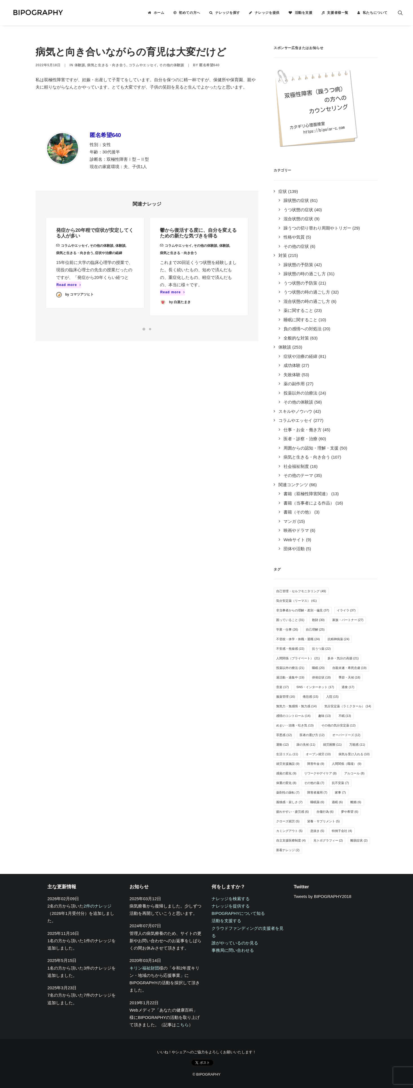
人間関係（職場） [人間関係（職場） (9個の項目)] (346, 763)
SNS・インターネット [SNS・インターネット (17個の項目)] (315, 687)
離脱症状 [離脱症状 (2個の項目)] (359, 840)
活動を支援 (304, 13)
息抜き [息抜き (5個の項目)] (317, 830)
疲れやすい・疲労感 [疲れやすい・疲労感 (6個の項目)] (292, 811)
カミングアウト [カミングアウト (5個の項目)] (289, 830)
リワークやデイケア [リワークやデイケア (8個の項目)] (320, 773)
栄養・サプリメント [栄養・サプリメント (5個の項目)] (323, 821)
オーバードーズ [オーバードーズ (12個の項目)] (346, 735)
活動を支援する (226, 920)
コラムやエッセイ (143, 65)
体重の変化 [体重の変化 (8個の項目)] (286, 783)
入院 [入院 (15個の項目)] (332, 696)
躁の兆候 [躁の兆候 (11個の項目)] (305, 744)
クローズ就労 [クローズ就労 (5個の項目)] (288, 821)
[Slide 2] (150, 329)
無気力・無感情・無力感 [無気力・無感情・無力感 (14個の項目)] (296, 706)
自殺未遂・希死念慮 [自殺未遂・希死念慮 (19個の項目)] (349, 667)
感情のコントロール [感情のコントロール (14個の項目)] (293, 715)
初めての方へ (189, 13)
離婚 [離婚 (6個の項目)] (355, 802)
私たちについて (375, 13)
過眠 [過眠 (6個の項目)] (337, 802)
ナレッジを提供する (231, 906)
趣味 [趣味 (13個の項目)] (324, 715)
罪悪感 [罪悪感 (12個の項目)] (284, 735)
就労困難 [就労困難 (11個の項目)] (332, 744)
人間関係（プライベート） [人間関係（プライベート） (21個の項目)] (298, 658)
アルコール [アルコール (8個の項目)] (354, 773)
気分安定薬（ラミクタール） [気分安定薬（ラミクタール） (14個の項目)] (347, 706)
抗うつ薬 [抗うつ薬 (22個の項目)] (321, 648)
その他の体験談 (171, 65)
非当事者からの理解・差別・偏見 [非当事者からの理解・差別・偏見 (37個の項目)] (302, 610)
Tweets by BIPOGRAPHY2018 (322, 896)
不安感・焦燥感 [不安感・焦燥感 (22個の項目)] (290, 648)
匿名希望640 (209, 65)
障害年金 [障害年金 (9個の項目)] (315, 763)
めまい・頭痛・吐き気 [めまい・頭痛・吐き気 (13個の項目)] (295, 725)
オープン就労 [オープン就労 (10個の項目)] (318, 754)
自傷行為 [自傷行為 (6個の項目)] (325, 811)
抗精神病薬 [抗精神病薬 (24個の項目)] (339, 639)
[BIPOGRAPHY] (35, 13)
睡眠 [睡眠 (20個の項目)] (318, 667)
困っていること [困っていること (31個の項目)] (290, 620)
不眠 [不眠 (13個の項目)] (345, 715)
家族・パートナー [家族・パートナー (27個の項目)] (348, 620)
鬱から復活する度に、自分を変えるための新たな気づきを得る (198, 251)
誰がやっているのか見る (235, 943)
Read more (68, 293)
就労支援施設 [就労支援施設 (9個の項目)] (288, 763)
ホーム (159, 13)
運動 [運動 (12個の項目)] (282, 744)
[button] (400, 12)
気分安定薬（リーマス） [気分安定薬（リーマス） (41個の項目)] (296, 600)
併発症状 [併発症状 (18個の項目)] (321, 677)
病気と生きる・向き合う (106, 65)
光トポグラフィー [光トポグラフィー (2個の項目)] (328, 840)
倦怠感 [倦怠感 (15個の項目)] (310, 696)
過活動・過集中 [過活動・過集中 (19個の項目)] (290, 677)
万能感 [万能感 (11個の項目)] (357, 744)
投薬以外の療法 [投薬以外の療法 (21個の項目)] (290, 667)
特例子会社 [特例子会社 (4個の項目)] (342, 830)
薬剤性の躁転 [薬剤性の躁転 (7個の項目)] (288, 792)
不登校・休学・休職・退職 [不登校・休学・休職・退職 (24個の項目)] (298, 639)
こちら (182, 1024)
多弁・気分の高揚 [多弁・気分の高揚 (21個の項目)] (343, 658)
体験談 (79, 65)
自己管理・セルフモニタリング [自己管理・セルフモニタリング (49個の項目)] (301, 591)
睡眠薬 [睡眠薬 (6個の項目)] (317, 802)
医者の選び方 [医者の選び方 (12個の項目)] (312, 735)
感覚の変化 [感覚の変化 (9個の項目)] (286, 773)
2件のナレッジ (97, 906)
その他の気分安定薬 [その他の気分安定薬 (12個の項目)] (338, 725)
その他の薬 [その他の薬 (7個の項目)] (314, 783)
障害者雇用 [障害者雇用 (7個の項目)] (317, 792)
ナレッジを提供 (267, 13)
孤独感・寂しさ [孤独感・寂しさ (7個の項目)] (289, 802)
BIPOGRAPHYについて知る (238, 913)
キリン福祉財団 (144, 968)
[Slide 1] (144, 329)
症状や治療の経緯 (108, 261)
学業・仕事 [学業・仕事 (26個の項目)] (287, 629)
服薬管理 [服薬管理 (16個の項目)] (285, 696)
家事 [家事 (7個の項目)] (340, 792)
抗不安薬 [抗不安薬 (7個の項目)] (340, 783)
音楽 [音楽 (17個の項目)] (282, 687)
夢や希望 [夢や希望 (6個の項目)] (349, 811)
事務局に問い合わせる (233, 950)
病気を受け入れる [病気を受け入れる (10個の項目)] (354, 754)
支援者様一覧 (337, 13)
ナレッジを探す (227, 13)
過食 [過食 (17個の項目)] (348, 687)
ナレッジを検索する (231, 898)
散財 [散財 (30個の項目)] (318, 620)
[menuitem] (156, 12)
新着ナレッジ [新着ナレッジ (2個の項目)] (288, 850)
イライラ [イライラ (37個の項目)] (346, 610)
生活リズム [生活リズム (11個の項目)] (287, 754)
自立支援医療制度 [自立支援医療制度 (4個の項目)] (291, 840)
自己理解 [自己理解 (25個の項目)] (315, 629)
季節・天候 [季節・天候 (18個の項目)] (350, 677)
